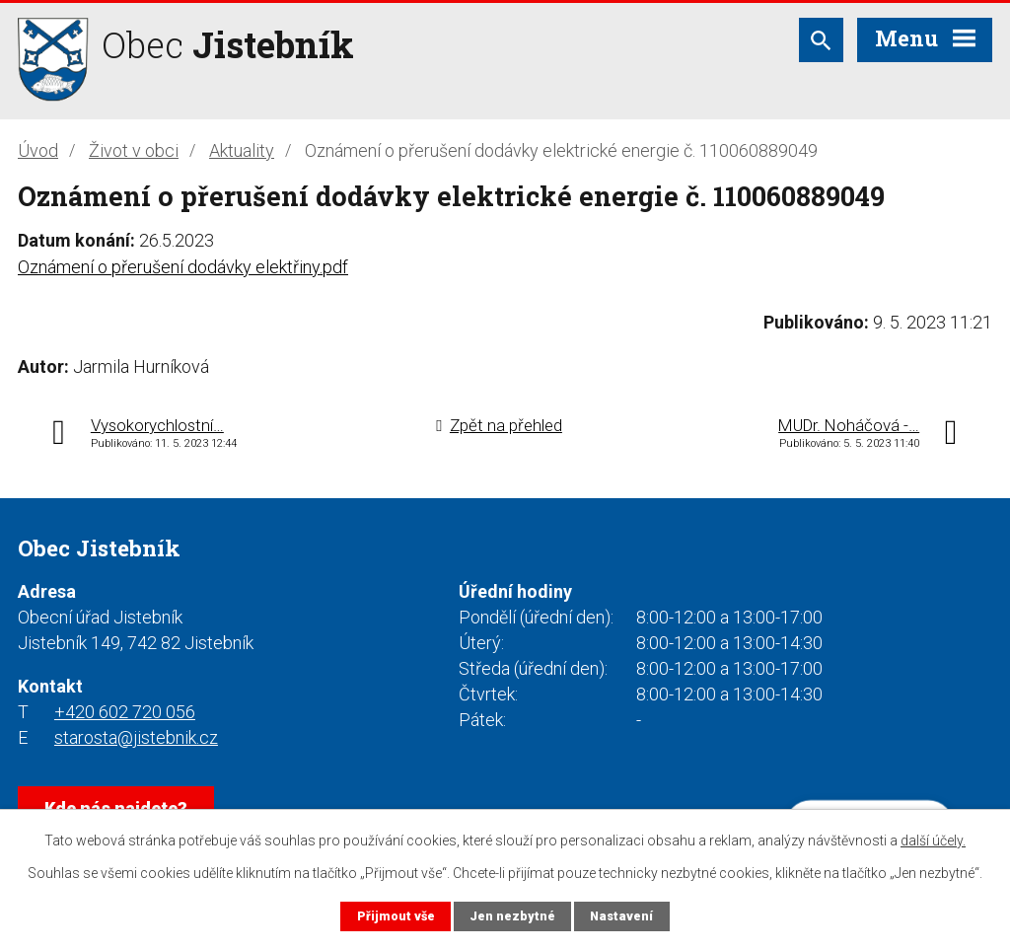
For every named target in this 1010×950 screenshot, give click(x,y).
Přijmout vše (396, 916)
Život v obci (134, 150)
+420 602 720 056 (124, 711)
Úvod (38, 150)
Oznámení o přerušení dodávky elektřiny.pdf (183, 266)
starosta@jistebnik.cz (136, 737)
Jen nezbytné (512, 916)
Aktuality (241, 150)
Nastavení (621, 916)
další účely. (933, 840)
